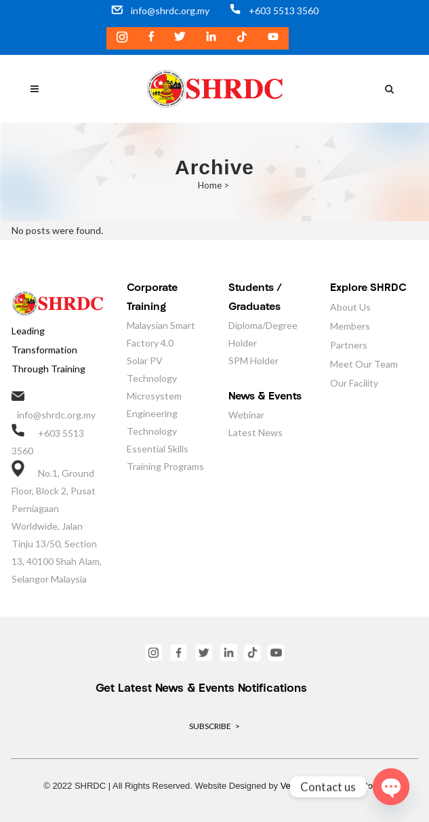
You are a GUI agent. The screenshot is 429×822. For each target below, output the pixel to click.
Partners (348, 345)
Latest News (255, 432)
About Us (350, 307)
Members (350, 326)
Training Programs (165, 466)
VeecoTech (302, 786)
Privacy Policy (358, 786)
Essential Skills (157, 448)
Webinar (246, 414)
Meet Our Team (364, 364)
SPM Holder (253, 360)
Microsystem (154, 396)
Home (210, 185)
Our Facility (354, 383)
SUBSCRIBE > (214, 726)
